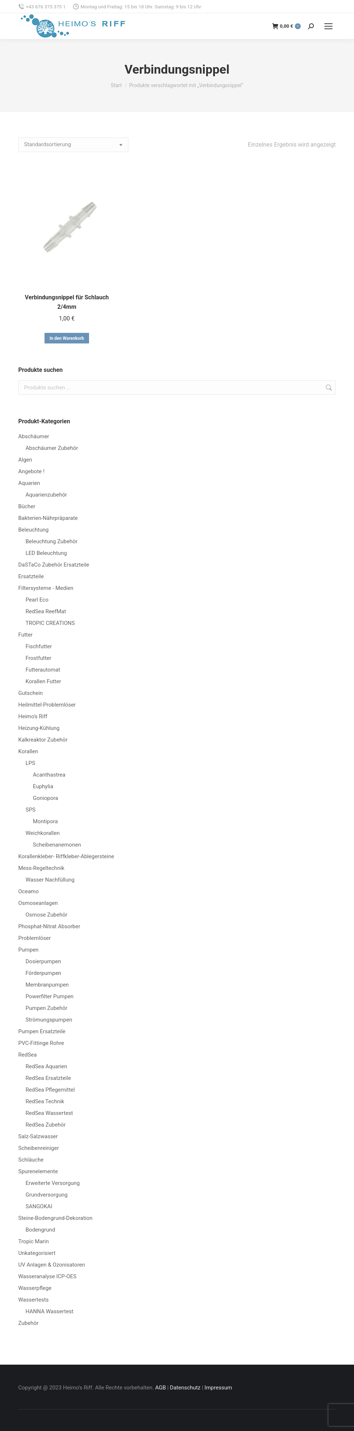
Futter (25, 634)
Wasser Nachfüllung (50, 879)
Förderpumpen (43, 973)
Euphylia (43, 786)
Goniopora (45, 798)
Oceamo (28, 891)
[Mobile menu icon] (328, 26)
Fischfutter (39, 646)
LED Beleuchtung (46, 553)
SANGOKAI (39, 1206)
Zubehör (28, 1323)
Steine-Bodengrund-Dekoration (55, 1218)
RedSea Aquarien (46, 1066)
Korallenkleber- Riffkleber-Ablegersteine (66, 856)
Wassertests (33, 1299)
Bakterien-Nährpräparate (48, 518)
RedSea (27, 1054)
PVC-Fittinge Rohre (41, 1043)
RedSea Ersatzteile (48, 1078)
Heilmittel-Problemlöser (47, 704)
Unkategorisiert (36, 1253)
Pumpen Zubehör (47, 1008)
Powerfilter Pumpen (49, 996)
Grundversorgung (47, 1194)
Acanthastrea (49, 774)
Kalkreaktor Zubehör (43, 739)
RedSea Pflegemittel (50, 1089)
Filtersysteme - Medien (45, 588)
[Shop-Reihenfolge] (73, 144)
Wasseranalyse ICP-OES (47, 1276)
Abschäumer (33, 436)
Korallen (28, 751)
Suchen (328, 387)
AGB (160, 1387)
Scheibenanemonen (57, 844)
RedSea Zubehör (46, 1124)
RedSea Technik (45, 1101)
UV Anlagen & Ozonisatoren (51, 1264)
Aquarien (29, 483)
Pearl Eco (37, 599)
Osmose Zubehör (47, 914)
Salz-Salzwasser (38, 1136)
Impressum (218, 1387)
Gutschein (30, 693)
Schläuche (30, 1159)
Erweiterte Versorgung (53, 1183)
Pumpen (28, 949)
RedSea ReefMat (46, 611)
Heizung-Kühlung (38, 728)
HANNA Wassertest (49, 1311)
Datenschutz (185, 1387)
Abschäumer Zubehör (52, 448)
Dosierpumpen (43, 961)
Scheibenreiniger (38, 1148)
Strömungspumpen (49, 1019)
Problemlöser (34, 938)
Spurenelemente (38, 1171)
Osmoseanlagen (38, 903)
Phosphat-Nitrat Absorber (49, 926)
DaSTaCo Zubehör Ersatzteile (53, 564)
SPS (30, 809)
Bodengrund (40, 1229)
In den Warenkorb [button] (67, 338)
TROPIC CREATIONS (50, 623)
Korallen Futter (43, 681)
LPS (30, 763)
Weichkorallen (42, 833)
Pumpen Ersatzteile (41, 1031)
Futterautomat (43, 669)
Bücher (26, 506)
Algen (25, 459)
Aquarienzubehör (46, 494)
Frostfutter (38, 658)
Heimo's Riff (32, 716)
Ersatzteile (31, 576)
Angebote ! (31, 471)
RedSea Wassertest (49, 1113)
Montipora (45, 821)
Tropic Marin (33, 1241)
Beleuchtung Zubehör (51, 541)
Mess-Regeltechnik (41, 868)
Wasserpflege (34, 1288)
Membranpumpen (47, 984)
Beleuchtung (33, 529)
